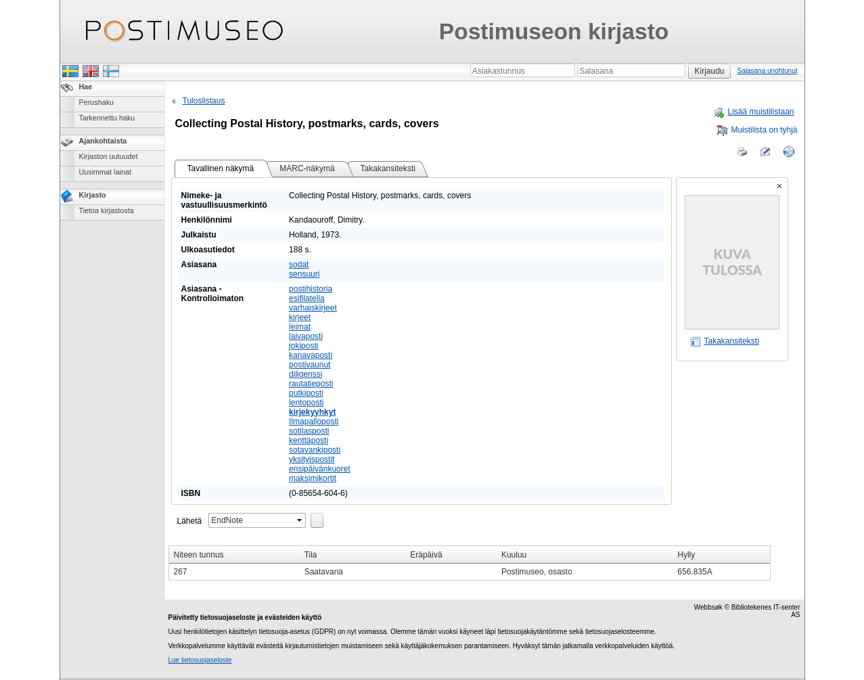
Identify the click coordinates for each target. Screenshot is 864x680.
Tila (310, 555)
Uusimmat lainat (105, 172)
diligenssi (305, 374)
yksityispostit (311, 459)
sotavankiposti (314, 450)
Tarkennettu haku (107, 118)
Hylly (686, 555)
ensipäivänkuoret (319, 469)
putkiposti (306, 393)
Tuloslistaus (196, 101)
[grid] (469, 563)
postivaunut (309, 364)
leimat (300, 327)
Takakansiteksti (724, 341)
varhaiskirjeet (313, 308)
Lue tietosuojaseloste (200, 660)
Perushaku (96, 102)
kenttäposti (308, 440)
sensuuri (304, 274)
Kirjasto (92, 195)
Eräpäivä (426, 555)
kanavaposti (310, 355)
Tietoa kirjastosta (106, 210)
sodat (299, 264)
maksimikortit (312, 478)
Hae (86, 87)
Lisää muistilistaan (753, 111)
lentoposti (306, 402)
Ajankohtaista (103, 141)
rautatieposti (311, 383)
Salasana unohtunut (767, 70)
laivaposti (306, 336)
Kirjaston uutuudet (108, 156)
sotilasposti (309, 431)
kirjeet (300, 317)
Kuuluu (513, 555)
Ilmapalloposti (313, 421)
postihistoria (310, 289)
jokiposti (303, 345)
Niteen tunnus (199, 555)
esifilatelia (307, 298)
